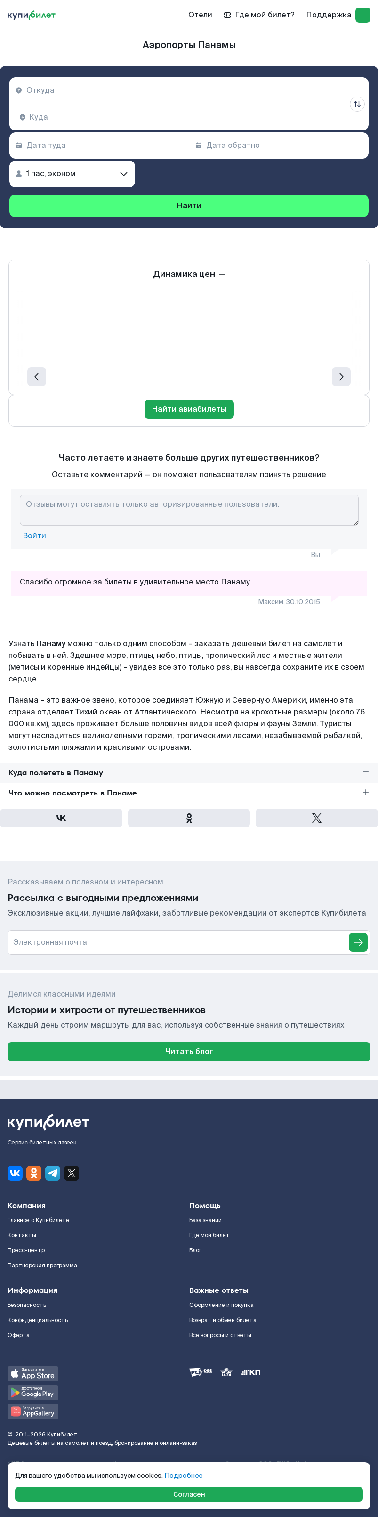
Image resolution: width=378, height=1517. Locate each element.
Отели (200, 15)
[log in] (362, 15)
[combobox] (189, 90)
